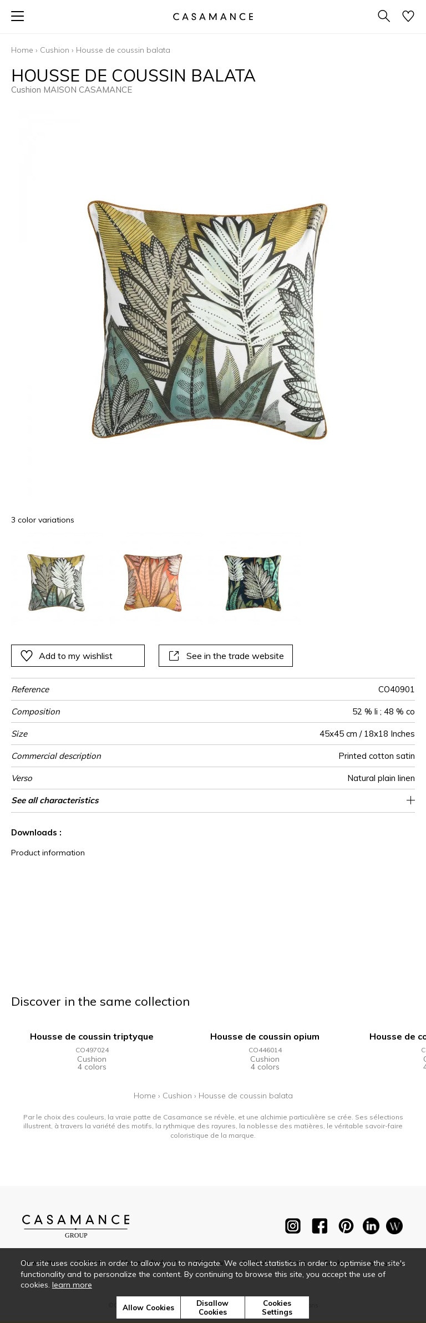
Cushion (54, 50)
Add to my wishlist (66, 655)
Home (22, 50)
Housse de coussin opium (265, 1036)
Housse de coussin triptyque (92, 1036)
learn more (72, 1285)
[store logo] (213, 16)
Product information (48, 853)
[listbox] (213, 579)
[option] (57, 579)
